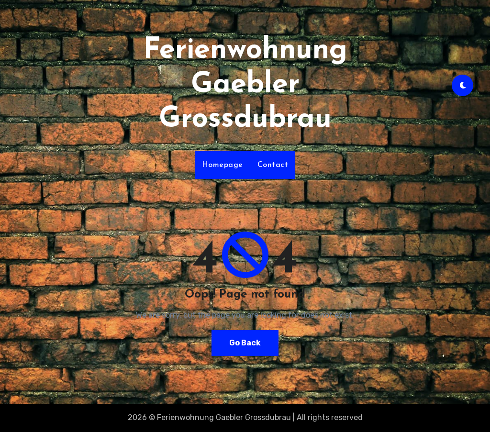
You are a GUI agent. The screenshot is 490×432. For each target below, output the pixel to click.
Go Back (245, 342)
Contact (273, 165)
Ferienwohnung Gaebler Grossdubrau (245, 85)
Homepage (222, 165)
